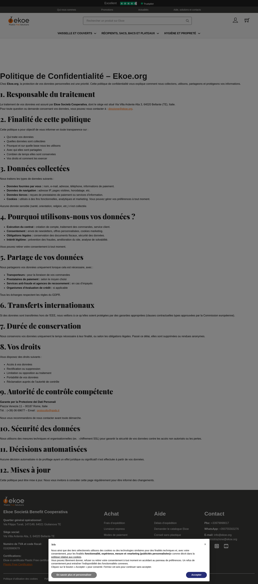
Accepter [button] (196, 574)
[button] (205, 544)
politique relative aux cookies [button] (66, 557)
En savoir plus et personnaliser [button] (74, 574)
